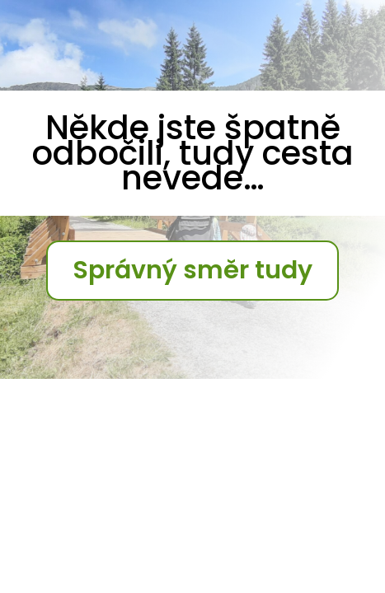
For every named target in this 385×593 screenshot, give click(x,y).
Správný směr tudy (192, 270)
